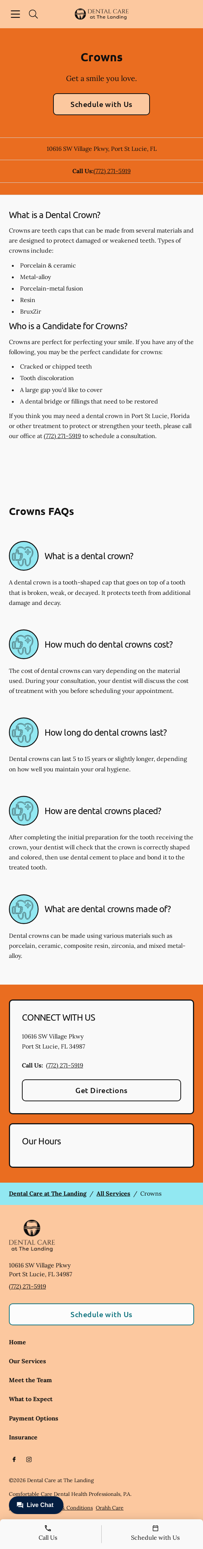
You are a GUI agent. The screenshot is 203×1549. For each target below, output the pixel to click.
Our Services (27, 1361)
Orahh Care (110, 1507)
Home (17, 1342)
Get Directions (101, 1090)
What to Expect (31, 1399)
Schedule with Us (101, 104)
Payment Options (33, 1418)
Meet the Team (30, 1380)
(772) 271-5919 (112, 171)
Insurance (23, 1437)
